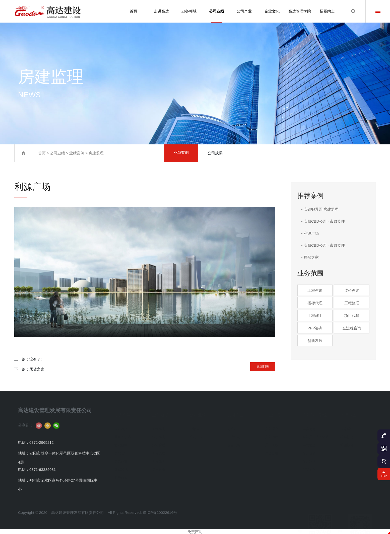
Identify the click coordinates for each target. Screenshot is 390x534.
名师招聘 (309, 459)
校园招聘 (346, 443)
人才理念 (346, 427)
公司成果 (215, 153)
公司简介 (120, 427)
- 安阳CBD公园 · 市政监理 (323, 221)
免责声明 (195, 531)
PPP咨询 (314, 328)
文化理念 (271, 427)
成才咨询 (309, 467)
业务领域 (186, 11)
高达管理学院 (299, 11)
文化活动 (271, 435)
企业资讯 (120, 467)
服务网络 (233, 443)
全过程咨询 (351, 328)
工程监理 (351, 303)
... (153, 475)
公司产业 (243, 11)
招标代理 (314, 303)
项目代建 (351, 315)
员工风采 (271, 443)
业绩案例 (76, 153)
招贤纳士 (327, 11)
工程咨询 (314, 290)
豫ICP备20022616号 (160, 524)
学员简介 (309, 427)
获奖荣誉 (120, 459)
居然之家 (36, 369)
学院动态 (309, 443)
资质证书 (120, 451)
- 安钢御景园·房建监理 (320, 209)
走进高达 (159, 11)
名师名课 (309, 451)
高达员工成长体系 (316, 435)
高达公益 (271, 451)
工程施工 (314, 315)
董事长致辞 (122, 435)
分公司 (232, 427)
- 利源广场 (310, 233)
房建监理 (96, 153)
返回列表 (255, 365)
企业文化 (271, 11)
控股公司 (233, 435)
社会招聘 (346, 435)
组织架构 (120, 443)
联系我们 (120, 475)
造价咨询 (351, 290)
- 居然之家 (310, 257)
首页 (131, 11)
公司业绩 (215, 16)
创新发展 (314, 340)
